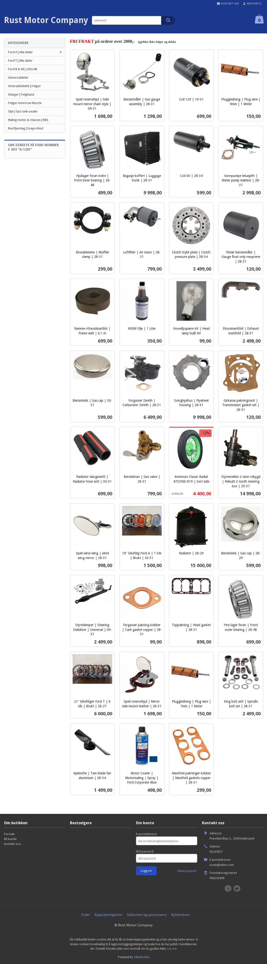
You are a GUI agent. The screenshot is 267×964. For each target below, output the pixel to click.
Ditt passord (144, 851)
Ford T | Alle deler (20, 60)
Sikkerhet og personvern (147, 914)
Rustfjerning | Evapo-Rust (25, 128)
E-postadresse (146, 834)
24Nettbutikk (141, 957)
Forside (9, 834)
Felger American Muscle (25, 103)
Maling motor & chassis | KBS (28, 120)
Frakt (85, 914)
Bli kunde (10, 839)
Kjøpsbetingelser (108, 914)
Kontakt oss (12, 844)
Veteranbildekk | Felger (24, 86)
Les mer (172, 949)
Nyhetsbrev (180, 914)
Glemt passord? (187, 871)
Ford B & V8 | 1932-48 (22, 69)
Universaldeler (18, 77)
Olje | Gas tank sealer (23, 111)
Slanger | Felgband (21, 94)
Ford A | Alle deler (20, 52)
